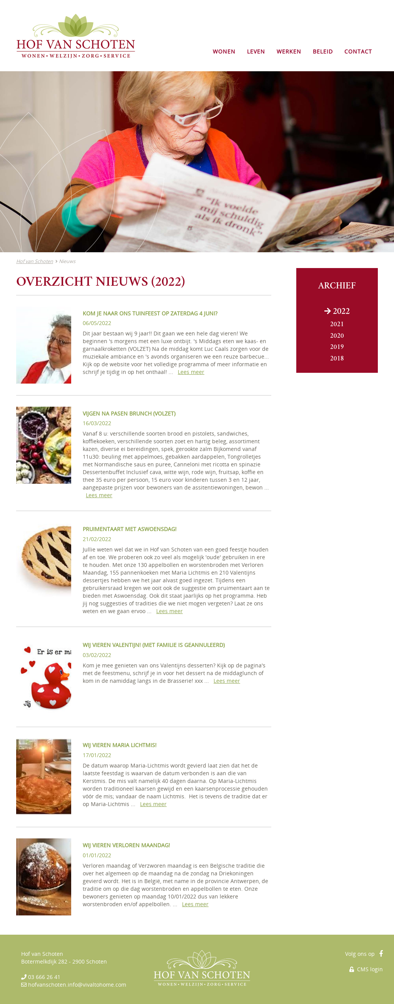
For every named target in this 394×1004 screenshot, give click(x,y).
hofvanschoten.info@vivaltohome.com (77, 984)
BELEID (323, 51)
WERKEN (289, 51)
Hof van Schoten (34, 261)
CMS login (366, 969)
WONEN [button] (224, 51)
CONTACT (358, 51)
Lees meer (191, 371)
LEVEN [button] (256, 51)
